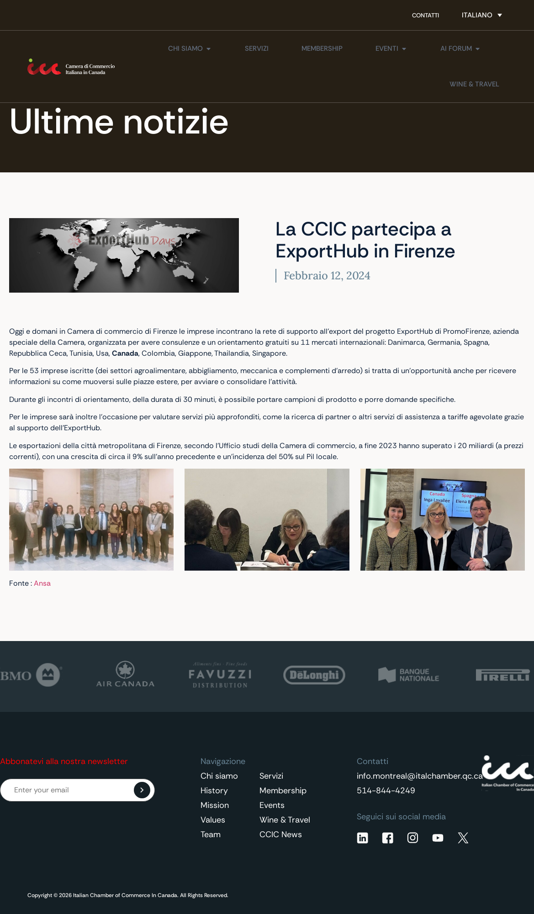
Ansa (42, 583)
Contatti (425, 15)
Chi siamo (219, 775)
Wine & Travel (284, 819)
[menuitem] (482, 15)
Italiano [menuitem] (477, 15)
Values (213, 819)
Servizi (271, 775)
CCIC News (280, 834)
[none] (482, 15)
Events (272, 805)
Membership (283, 790)
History (214, 790)
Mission (215, 805)
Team (211, 834)
